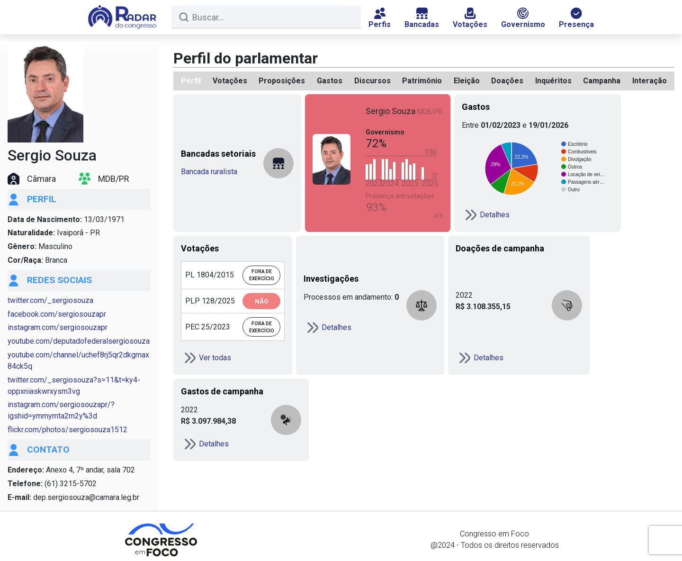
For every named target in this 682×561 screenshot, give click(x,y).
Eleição (467, 80)
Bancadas (421, 18)
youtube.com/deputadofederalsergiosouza (79, 341)
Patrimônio (422, 80)
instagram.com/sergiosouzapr (58, 327)
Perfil (191, 80)
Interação (649, 80)
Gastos (329, 80)
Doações (507, 80)
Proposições (282, 80)
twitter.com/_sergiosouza (50, 300)
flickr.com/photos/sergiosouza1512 (67, 429)
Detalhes (486, 214)
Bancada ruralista (209, 171)
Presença (576, 18)
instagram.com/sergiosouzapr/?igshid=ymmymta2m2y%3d (61, 410)
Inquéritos (553, 80)
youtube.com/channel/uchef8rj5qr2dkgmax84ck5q (78, 360)
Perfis (379, 18)
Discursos (372, 80)
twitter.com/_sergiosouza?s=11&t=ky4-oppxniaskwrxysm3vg (74, 385)
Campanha (601, 80)
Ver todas (206, 357)
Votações (470, 18)
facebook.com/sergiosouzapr (57, 314)
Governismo (523, 18)
